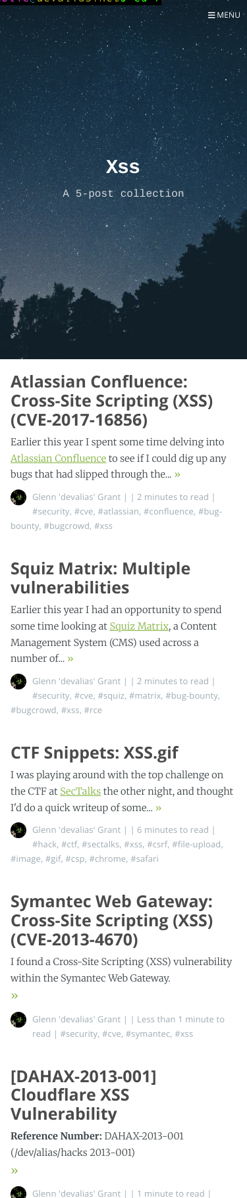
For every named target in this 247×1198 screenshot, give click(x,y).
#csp (74, 858)
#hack (44, 844)
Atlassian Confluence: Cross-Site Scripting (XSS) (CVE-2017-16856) (112, 400)
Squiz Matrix (139, 626)
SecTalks (80, 791)
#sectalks (100, 844)
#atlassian (118, 511)
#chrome (107, 858)
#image (26, 858)
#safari (144, 858)
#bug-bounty (191, 695)
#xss (103, 526)
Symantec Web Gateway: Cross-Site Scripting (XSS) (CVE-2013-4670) (112, 920)
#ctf (69, 844)
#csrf (157, 844)
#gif (53, 858)
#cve (84, 511)
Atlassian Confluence (58, 458)
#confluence (169, 511)
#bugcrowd (66, 526)
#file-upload (196, 844)
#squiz (110, 695)
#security (51, 511)
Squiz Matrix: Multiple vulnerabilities (100, 578)
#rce (93, 710)
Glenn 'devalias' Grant (76, 497)
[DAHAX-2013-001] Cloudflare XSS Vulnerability (84, 1095)
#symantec (148, 1033)
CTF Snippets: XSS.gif (94, 752)
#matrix (145, 695)
